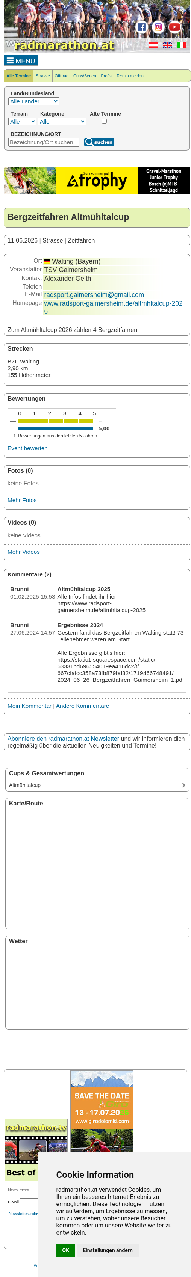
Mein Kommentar (30, 706)
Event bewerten (28, 448)
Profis (106, 76)
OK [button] (66, 1250)
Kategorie (52, 114)
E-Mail (13, 1202)
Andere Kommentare (82, 706)
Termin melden (130, 76)
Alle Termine (18, 76)
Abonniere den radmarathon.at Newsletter (63, 739)
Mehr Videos (24, 552)
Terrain (19, 114)
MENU (20, 60)
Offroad (62, 76)
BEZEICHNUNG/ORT (36, 134)
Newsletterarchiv (24, 1213)
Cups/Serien (84, 76)
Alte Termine (105, 114)
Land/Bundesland (32, 93)
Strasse (43, 76)
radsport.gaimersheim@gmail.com (94, 295)
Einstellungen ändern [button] (108, 1250)
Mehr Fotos (22, 500)
